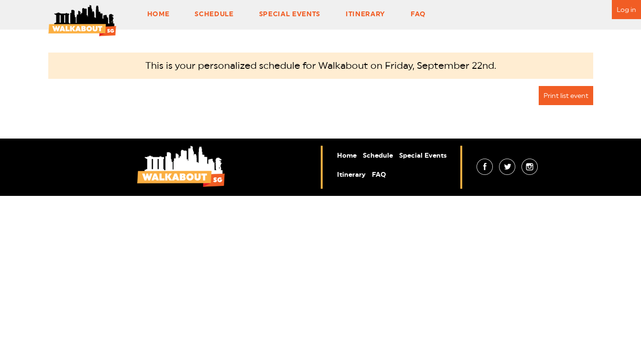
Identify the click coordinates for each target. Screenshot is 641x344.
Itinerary (365, 14)
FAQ (418, 14)
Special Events (289, 14)
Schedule (214, 14)
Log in (626, 9)
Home (158, 14)
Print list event (565, 95)
